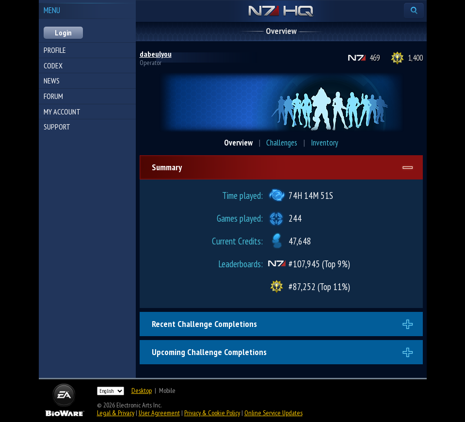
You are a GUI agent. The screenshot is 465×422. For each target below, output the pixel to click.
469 (374, 57)
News (52, 80)
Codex (53, 65)
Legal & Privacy (115, 412)
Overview (238, 142)
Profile (55, 50)
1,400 (415, 57)
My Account (62, 111)
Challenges (281, 142)
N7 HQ (281, 11)
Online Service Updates (273, 412)
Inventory (324, 142)
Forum (53, 96)
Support (57, 126)
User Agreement (159, 412)
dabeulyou (156, 54)
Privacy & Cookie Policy (212, 412)
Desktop (141, 390)
